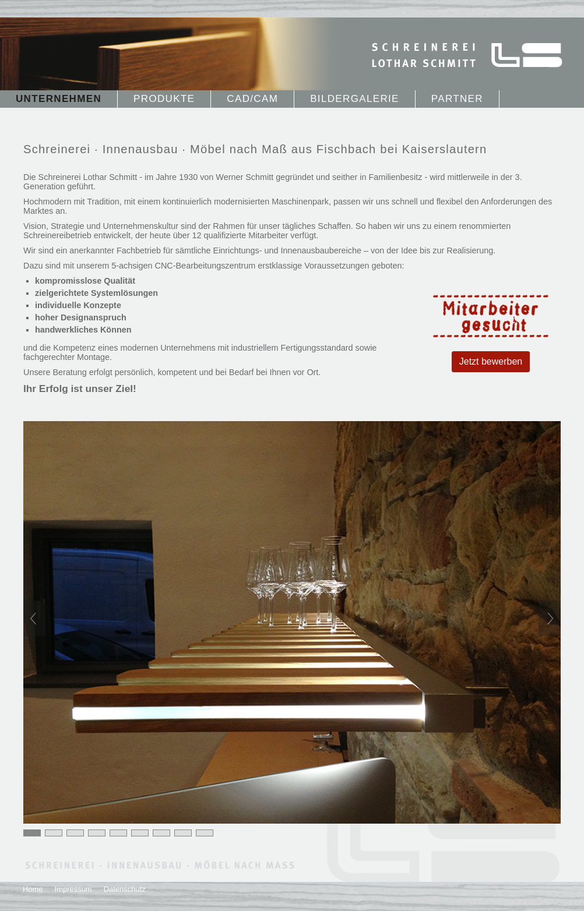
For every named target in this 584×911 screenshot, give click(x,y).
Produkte (164, 98)
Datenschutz (125, 889)
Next (550, 618)
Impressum (73, 889)
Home (33, 889)
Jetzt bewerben (491, 361)
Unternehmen (58, 98)
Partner (457, 98)
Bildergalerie (354, 98)
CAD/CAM (252, 98)
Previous (34, 618)
